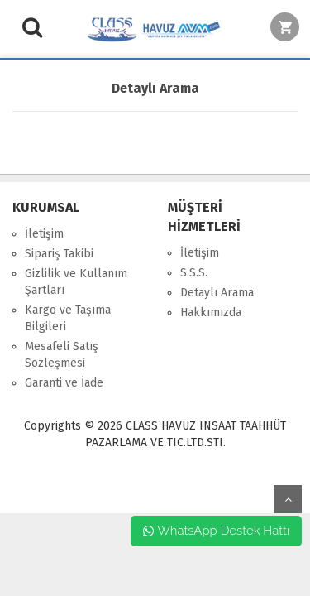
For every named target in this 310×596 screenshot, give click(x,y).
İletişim (44, 234)
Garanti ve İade (64, 383)
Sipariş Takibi (59, 254)
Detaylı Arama (217, 293)
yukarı (288, 499)
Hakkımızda (210, 312)
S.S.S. (193, 273)
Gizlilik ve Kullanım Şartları (76, 282)
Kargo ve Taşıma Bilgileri (68, 318)
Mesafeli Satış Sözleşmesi (61, 354)
